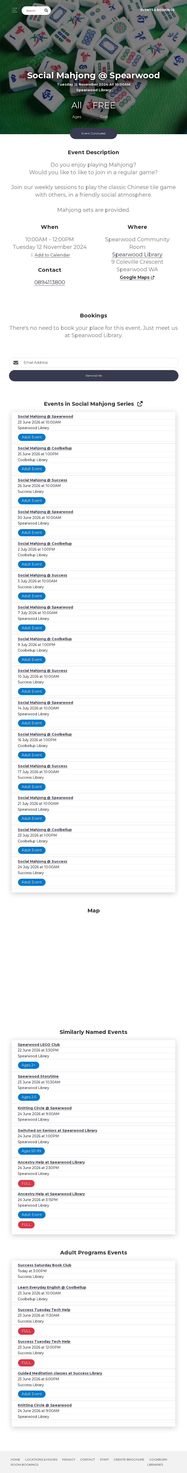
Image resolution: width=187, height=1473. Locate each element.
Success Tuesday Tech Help (44, 1310)
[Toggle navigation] (13, 10)
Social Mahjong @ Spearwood (45, 416)
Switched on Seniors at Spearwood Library (57, 1130)
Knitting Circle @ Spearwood (45, 1108)
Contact (87, 1459)
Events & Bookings (157, 10)
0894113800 (49, 282)
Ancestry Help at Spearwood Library (51, 1162)
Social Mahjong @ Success (42, 480)
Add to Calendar (49, 254)
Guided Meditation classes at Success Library (60, 1373)
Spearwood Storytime (38, 1076)
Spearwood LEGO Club (39, 1044)
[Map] (93, 967)
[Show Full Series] (140, 404)
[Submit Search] (46, 10)
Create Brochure (129, 1459)
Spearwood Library (137, 254)
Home (15, 1459)
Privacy (68, 1459)
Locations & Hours (41, 1459)
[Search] (32, 10)
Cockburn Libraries (157, 1462)
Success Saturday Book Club (44, 1265)
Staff (104, 1459)
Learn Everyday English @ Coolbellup (52, 1287)
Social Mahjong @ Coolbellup (45, 448)
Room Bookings (24, 1464)
